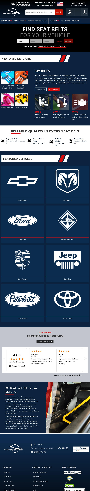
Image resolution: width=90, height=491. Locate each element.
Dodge (69, 200)
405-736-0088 (38, 445)
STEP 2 (56, 112)
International (69, 240)
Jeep (69, 279)
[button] (40, 12)
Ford (24, 240)
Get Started (54, 89)
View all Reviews (45, 342)
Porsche (24, 279)
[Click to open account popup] (70, 12)
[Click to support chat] (78, 12)
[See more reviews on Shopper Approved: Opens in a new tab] (66, 375)
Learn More (41, 89)
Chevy (24, 200)
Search (68, 41)
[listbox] (23, 41)
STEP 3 (75, 112)
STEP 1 (38, 112)
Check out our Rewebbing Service (52, 46)
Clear (59, 41)
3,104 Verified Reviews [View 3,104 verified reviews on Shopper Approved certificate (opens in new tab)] (17, 362)
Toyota (69, 318)
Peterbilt (24, 318)
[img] (17, 359)
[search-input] (35, 12)
